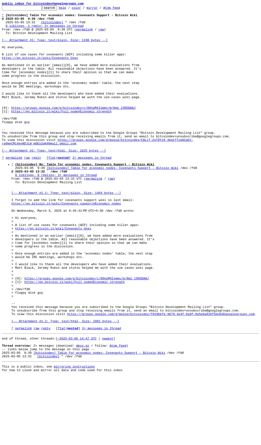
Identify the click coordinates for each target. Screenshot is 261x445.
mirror (99, 9)
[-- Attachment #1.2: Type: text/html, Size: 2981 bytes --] (65, 384)
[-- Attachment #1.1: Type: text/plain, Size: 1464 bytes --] (66, 230)
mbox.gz (82, 412)
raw (101, 34)
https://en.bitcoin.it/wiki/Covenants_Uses (40, 68)
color (83, 9)
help (70, 9)
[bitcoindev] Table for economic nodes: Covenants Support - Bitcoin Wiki (112, 200)
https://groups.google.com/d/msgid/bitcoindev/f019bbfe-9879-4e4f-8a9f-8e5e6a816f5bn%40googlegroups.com (161, 375)
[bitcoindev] (52, 26)
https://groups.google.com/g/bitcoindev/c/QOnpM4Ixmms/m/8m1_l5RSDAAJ (73, 128)
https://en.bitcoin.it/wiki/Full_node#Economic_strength (61, 132)
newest (107, 403)
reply (36, 188)
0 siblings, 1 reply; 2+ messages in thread (45, 30)
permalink (84, 34)
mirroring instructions (74, 435)
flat (52, 188)
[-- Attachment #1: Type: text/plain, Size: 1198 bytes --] (55, 47)
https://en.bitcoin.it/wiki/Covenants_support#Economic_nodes (66, 242)
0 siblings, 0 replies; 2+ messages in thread (56, 208)
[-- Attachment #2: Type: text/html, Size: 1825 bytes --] (54, 179)
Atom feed (119, 9)
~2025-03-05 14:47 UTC (77, 403)
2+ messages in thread (91, 188)
